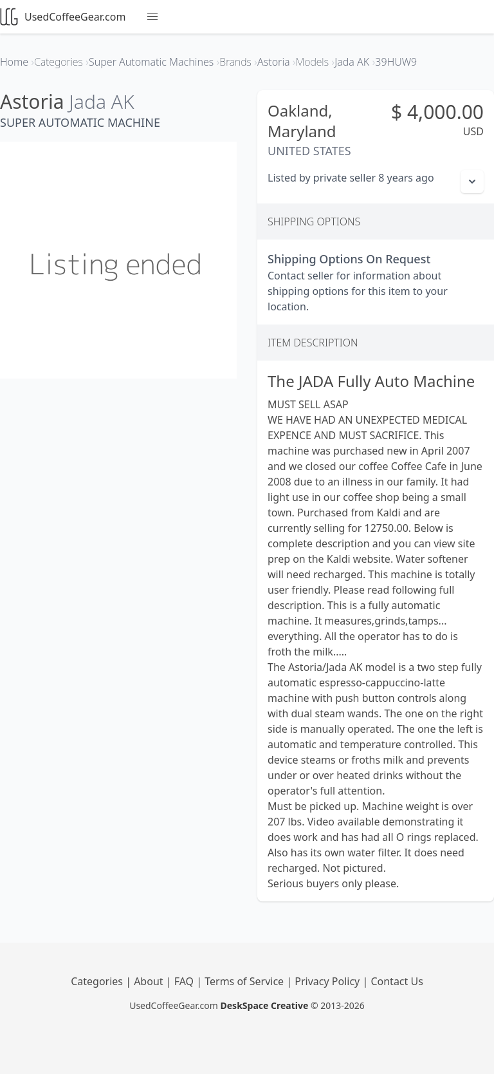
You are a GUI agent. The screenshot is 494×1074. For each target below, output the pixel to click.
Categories (98, 981)
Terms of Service (245, 981)
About (150, 981)
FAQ (185, 981)
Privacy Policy (328, 981)
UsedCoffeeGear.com (62, 17)
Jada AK (101, 101)
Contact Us (396, 981)
